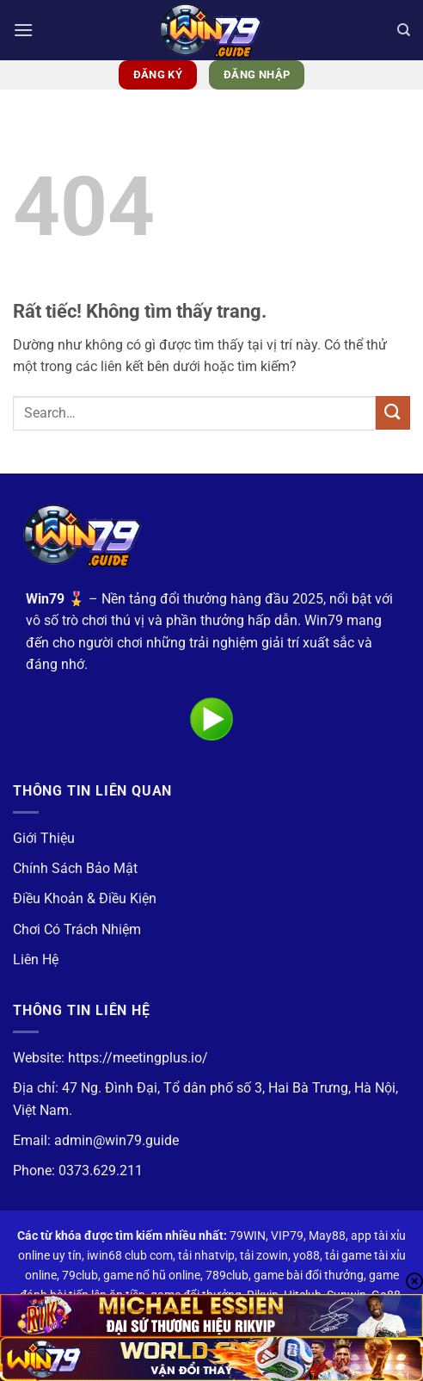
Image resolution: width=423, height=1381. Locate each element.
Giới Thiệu (44, 838)
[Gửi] (393, 413)
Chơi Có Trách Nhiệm (77, 929)
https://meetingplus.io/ (138, 1058)
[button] (23, 30)
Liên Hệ (35, 959)
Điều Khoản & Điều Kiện (84, 898)
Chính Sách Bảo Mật (75, 868)
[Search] (403, 30)
